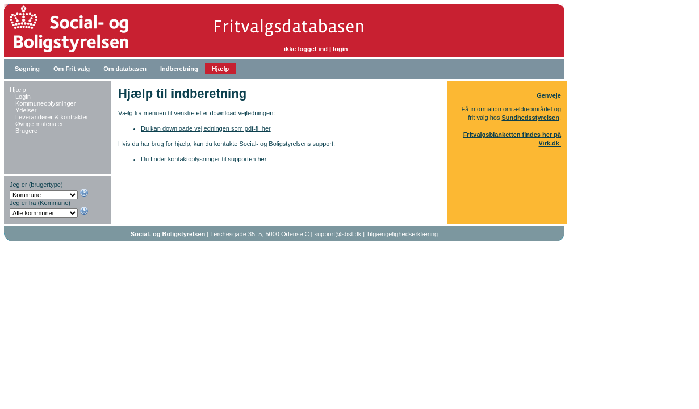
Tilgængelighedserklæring (402, 234)
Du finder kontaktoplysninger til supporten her (203, 159)
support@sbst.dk (338, 234)
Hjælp (220, 68)
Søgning (27, 68)
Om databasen (125, 68)
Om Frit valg (71, 68)
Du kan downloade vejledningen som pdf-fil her (206, 128)
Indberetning (179, 68)
